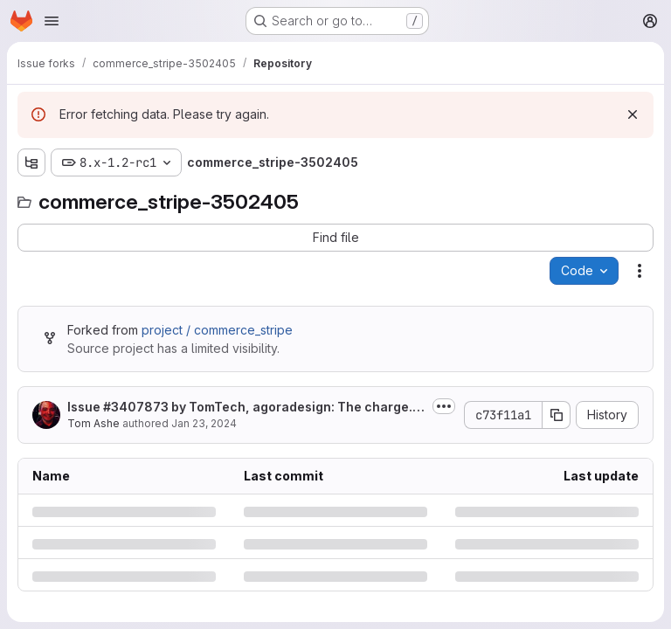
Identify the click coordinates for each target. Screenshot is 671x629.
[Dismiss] (632, 114)
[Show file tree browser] (31, 162)
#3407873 (136, 406)
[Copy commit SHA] (557, 415)
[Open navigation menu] (52, 21)
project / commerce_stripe (217, 329)
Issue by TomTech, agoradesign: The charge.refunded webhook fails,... (246, 407)
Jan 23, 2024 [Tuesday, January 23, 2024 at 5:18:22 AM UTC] (204, 423)
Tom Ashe (93, 423)
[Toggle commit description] (443, 406)
